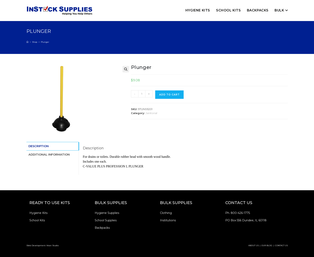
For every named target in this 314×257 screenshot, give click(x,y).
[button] (126, 69)
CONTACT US (281, 245)
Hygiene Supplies (107, 213)
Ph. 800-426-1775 (237, 213)
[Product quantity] (141, 93)
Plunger (45, 42)
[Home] (27, 42)
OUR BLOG (266, 245)
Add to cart (169, 94)
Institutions (168, 220)
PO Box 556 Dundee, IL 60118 (246, 220)
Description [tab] (38, 146)
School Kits (37, 220)
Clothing (166, 213)
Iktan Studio (52, 245)
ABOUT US (253, 245)
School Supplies (106, 220)
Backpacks (102, 228)
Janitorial (151, 113)
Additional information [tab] (49, 154)
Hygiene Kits (38, 213)
